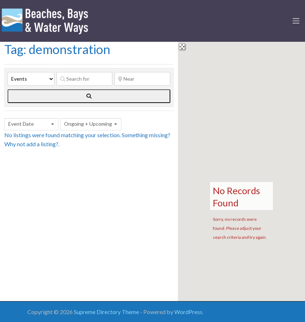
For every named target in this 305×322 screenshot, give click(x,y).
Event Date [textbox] (21, 124)
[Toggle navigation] (296, 20)
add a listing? (42, 143)
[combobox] (31, 124)
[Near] (142, 79)
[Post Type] (31, 79)
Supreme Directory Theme (107, 311)
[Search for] (84, 79)
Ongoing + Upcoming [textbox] (88, 124)
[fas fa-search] (89, 96)
